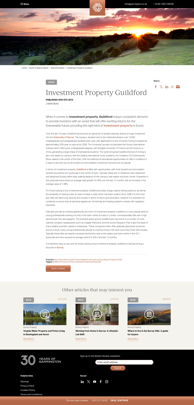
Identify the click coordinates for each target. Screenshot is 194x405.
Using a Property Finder (112, 260)
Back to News (58, 268)
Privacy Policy (27, 383)
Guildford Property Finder (63, 262)
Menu (24, 4)
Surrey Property (95, 260)
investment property (118, 125)
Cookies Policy (27, 387)
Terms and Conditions (31, 391)
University (97, 262)
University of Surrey (63, 137)
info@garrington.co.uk (136, 4)
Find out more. (99, 400)
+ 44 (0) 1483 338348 (163, 4)
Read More (28, 339)
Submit (148, 362)
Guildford (81, 169)
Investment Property (83, 262)
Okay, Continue (119, 400)
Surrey (60, 248)
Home (24, 68)
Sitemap (24, 379)
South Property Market (38, 68)
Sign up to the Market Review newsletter (100, 356)
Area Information (58, 68)
